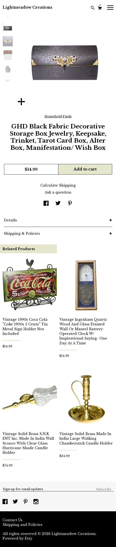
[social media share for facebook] (46, 204)
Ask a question (58, 192)
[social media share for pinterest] (69, 204)
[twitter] (16, 502)
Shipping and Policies (22, 524)
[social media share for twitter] (58, 204)
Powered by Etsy (17, 538)
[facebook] (6, 502)
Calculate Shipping (58, 185)
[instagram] (35, 502)
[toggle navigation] (110, 7)
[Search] (93, 8)
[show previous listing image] (7, 16)
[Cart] (100, 8)
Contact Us (12, 520)
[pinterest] (26, 502)
